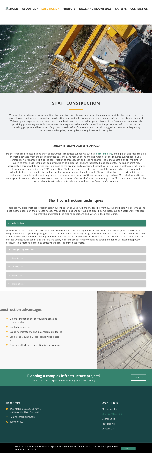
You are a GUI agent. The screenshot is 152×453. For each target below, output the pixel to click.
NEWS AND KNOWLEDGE (95, 8)
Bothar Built (108, 418)
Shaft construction (112, 413)
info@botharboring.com (22, 416)
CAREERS (121, 8)
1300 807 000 (16, 421)
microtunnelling (103, 153)
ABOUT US (29, 8)
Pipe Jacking (108, 423)
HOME (14, 8)
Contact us (138, 377)
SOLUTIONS (49, 8)
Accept (128, 448)
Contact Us (108, 428)
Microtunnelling (110, 409)
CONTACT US (139, 8)
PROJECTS (68, 8)
